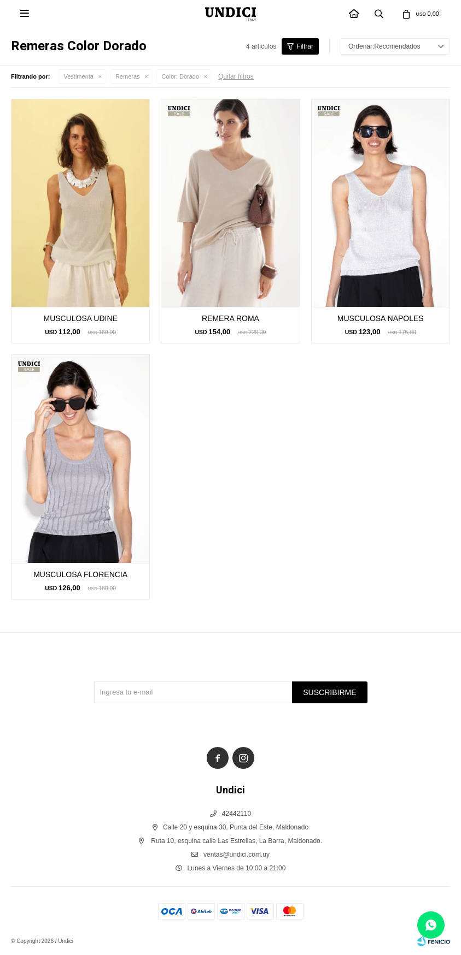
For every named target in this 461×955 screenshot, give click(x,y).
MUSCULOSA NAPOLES (380, 318)
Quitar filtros (236, 76)
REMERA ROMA (230, 318)
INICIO (354, 14)
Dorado (180, 76)
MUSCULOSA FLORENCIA (80, 574)
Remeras (127, 76)
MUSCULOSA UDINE (80, 318)
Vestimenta (79, 76)
